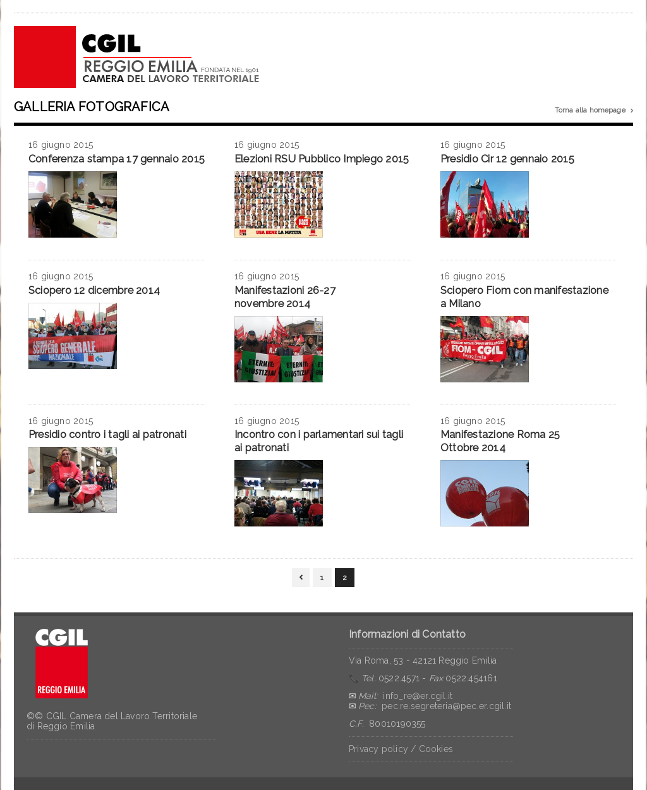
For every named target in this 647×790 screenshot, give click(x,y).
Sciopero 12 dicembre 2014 (94, 290)
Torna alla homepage (594, 111)
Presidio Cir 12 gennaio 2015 (507, 159)
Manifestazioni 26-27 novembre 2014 (285, 297)
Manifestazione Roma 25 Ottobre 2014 (500, 441)
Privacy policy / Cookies (401, 749)
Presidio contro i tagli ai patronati (107, 434)
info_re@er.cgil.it (417, 696)
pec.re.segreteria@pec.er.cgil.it (446, 706)
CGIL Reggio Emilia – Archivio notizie (137, 57)
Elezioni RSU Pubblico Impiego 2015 (321, 159)
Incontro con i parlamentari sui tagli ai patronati (318, 441)
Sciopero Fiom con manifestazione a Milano (524, 297)
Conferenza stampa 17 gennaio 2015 (116, 159)
